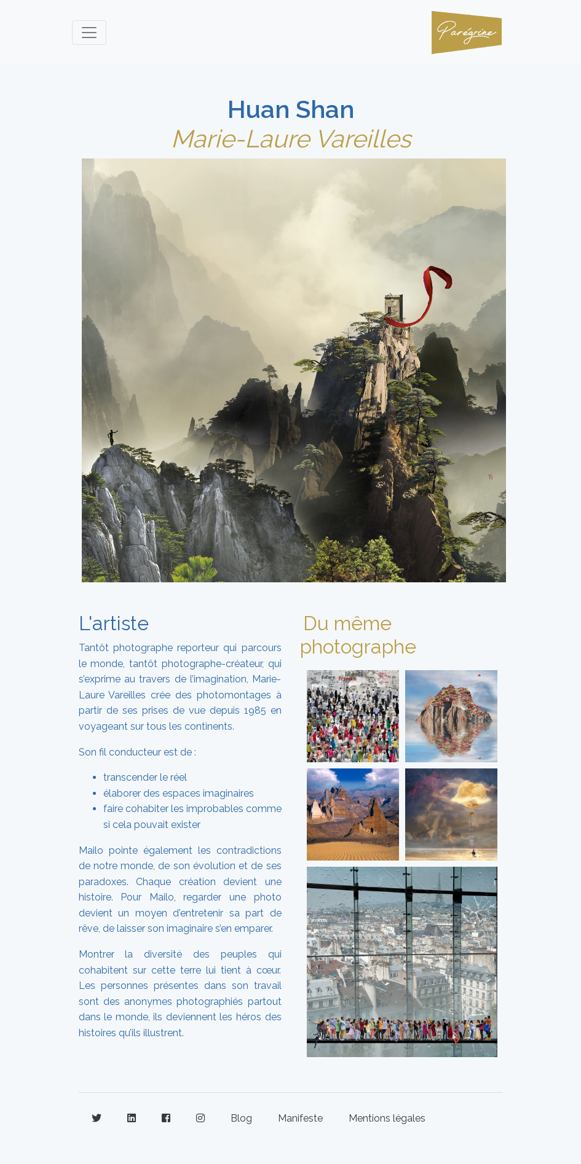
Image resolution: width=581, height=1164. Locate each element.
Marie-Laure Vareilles (291, 138)
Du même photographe (358, 635)
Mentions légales (387, 1118)
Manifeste (300, 1118)
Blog (241, 1118)
